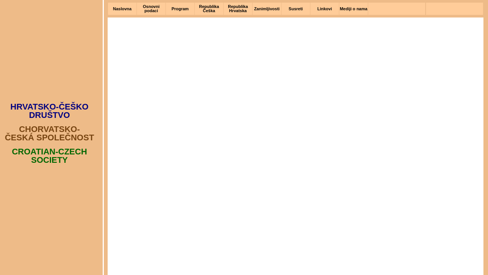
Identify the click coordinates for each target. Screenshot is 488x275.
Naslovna (122, 8)
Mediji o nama (353, 8)
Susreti (296, 8)
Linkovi (324, 8)
